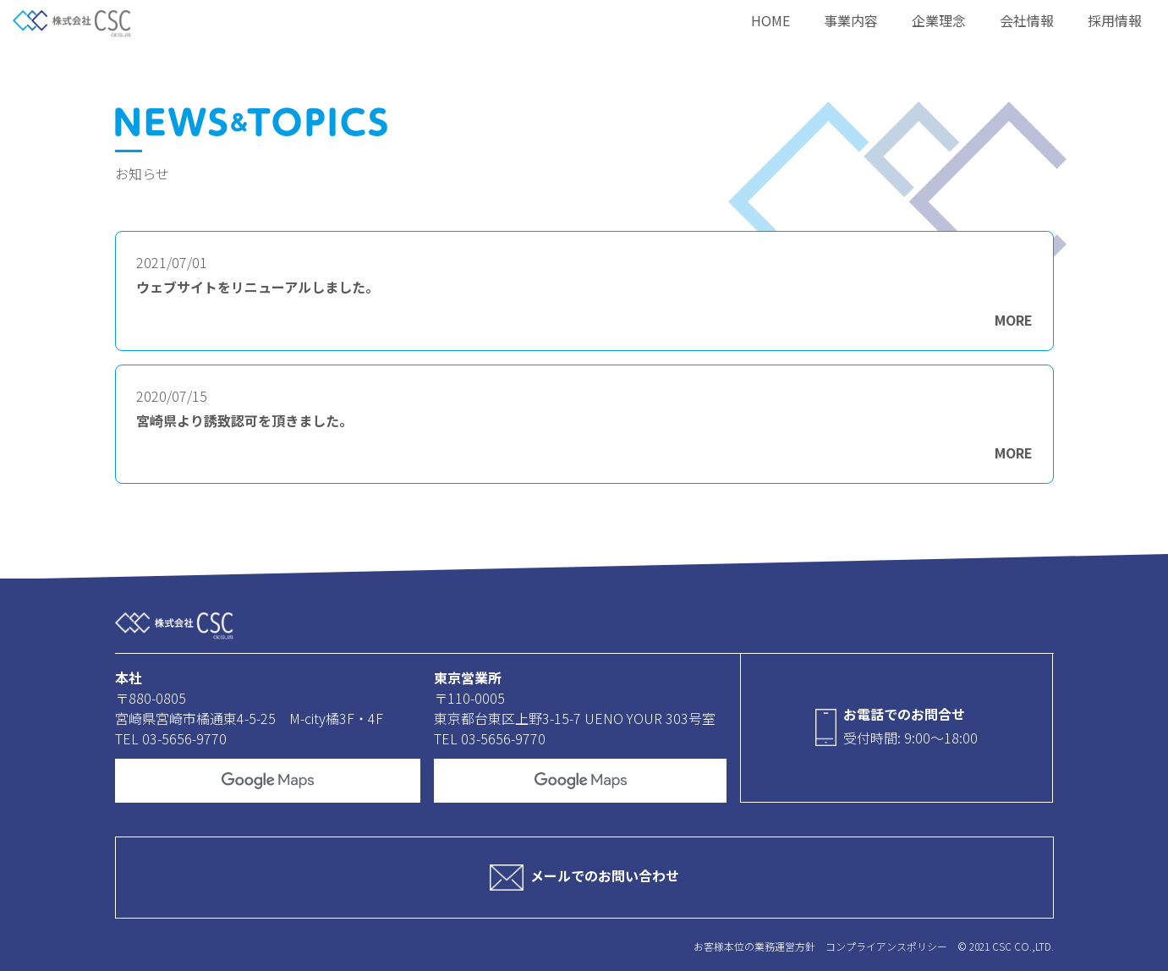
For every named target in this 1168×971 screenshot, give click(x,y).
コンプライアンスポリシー (886, 946)
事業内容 (851, 20)
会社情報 (1027, 20)
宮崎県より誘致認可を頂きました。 (244, 421)
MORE (1014, 320)
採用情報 (1115, 20)
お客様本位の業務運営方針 (754, 946)
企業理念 (939, 20)
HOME (770, 20)
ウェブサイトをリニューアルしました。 (257, 287)
